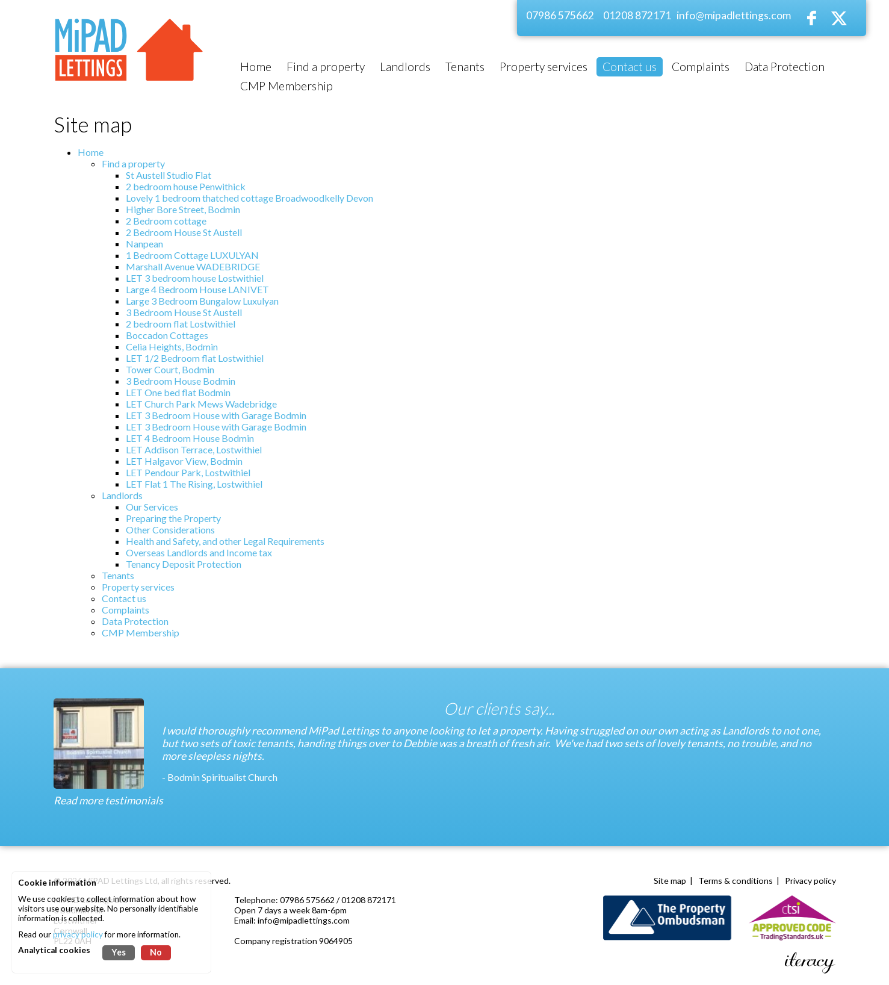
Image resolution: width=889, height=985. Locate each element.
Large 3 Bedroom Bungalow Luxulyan (202, 300)
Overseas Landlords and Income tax (199, 552)
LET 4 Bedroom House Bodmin (190, 438)
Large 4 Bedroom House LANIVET (197, 289)
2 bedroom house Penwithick (186, 186)
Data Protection (135, 621)
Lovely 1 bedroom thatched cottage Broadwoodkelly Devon (249, 198)
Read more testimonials (108, 800)
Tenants (118, 575)
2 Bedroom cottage (166, 220)
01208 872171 (637, 15)
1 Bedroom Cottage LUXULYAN (192, 255)
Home (91, 152)
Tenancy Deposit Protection (183, 564)
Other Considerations (170, 529)
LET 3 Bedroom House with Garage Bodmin (216, 415)
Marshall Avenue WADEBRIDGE (193, 266)
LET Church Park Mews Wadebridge (201, 403)
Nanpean (144, 243)
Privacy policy (810, 880)
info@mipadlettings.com (734, 15)
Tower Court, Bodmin (170, 369)
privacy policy (78, 934)
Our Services (152, 506)
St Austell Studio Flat (168, 175)
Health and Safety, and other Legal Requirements (225, 541)
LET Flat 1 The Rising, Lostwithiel (194, 483)
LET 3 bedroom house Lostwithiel (195, 278)
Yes (118, 952)
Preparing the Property (173, 518)
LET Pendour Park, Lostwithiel (188, 472)
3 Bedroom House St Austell (184, 312)
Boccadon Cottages (167, 335)
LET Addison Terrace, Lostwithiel (194, 449)
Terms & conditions (735, 880)
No (156, 952)
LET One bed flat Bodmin (178, 392)
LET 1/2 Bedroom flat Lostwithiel (195, 358)
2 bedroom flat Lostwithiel (180, 323)
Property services (138, 586)
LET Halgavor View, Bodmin (184, 461)
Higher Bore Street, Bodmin (183, 209)
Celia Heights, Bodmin (172, 346)
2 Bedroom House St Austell (184, 232)
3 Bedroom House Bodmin (180, 381)
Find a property (133, 163)
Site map (670, 880)
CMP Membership (140, 632)
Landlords (122, 495)
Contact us (124, 598)
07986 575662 (560, 15)
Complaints (125, 609)
